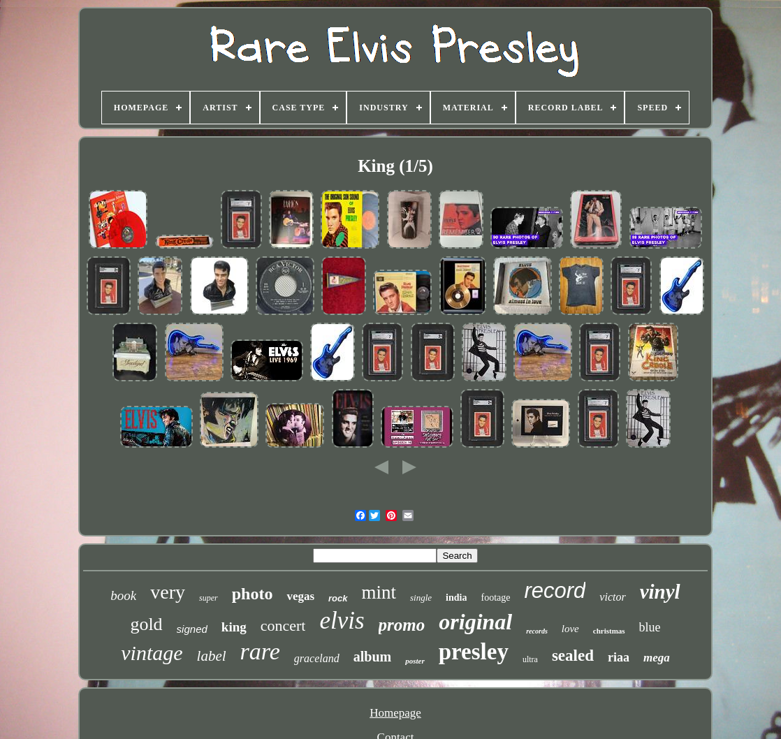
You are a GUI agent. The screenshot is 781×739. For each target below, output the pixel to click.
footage (495, 597)
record (554, 590)
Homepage (395, 712)
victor (612, 597)
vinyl (660, 591)
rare (260, 651)
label (211, 655)
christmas (609, 631)
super (208, 598)
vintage (151, 652)
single (421, 597)
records (537, 631)
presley (474, 651)
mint (379, 592)
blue (650, 627)
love (570, 628)
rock (337, 598)
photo (252, 594)
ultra (530, 659)
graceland (317, 658)
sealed (573, 655)
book (123, 595)
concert (283, 625)
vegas (300, 596)
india (456, 597)
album (372, 656)
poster (415, 661)
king (234, 627)
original (475, 621)
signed (192, 629)
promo (402, 624)
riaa (618, 657)
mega (656, 657)
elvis (341, 620)
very (167, 592)
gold (146, 624)
